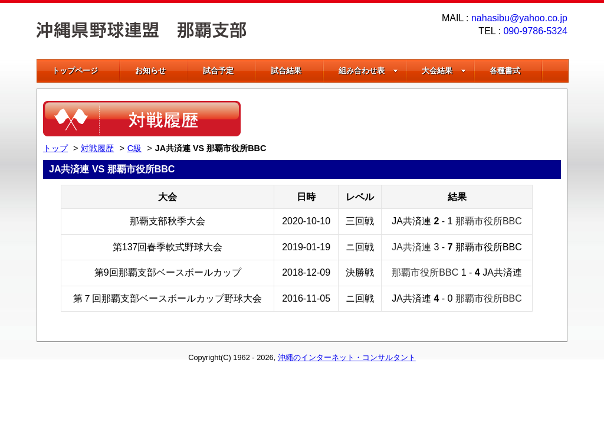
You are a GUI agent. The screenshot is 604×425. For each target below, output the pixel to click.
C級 (134, 148)
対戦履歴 (97, 148)
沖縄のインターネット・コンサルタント (347, 357)
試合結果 (286, 70)
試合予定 (218, 70)
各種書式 (505, 70)
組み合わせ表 (368, 70)
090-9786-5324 (535, 31)
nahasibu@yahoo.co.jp (519, 18)
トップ (55, 148)
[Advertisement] (423, 118)
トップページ (75, 70)
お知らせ (150, 70)
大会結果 (444, 70)
